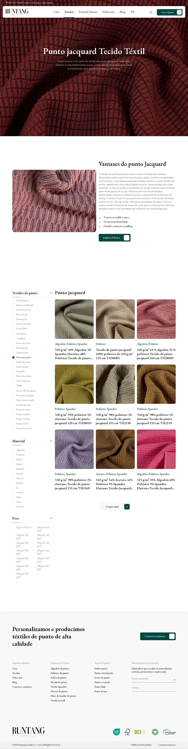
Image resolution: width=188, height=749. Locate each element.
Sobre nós (108, 12)
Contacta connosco (155, 636)
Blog (122, 12)
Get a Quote (167, 12)
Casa (56, 12)
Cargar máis (112, 506)
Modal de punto (59, 682)
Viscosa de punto (59, 691)
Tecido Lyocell (58, 700)
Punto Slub (100, 686)
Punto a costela (102, 682)
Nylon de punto (59, 677)
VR (133, 12)
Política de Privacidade (141, 744)
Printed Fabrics (88, 12)
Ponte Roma (100, 691)
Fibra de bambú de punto (63, 695)
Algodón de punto (60, 668)
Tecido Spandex (59, 686)
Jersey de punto (102, 677)
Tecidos (69, 12)
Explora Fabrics (111, 237)
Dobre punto (100, 668)
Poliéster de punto (60, 673)
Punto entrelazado (103, 673)
